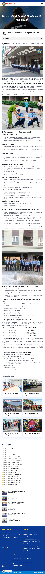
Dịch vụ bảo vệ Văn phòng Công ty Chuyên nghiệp (12, 464)
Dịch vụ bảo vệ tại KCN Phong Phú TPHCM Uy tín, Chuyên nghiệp (15, 520)
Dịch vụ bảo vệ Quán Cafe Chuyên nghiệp (11, 476)
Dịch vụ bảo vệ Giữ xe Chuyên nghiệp (10, 484)
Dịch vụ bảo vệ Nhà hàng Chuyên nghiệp (10, 466)
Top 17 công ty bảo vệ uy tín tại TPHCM (22, 354)
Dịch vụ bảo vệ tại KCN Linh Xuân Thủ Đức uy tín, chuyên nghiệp (16, 497)
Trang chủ (20, 23)
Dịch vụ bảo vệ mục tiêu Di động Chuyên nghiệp (12, 480)
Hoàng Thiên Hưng (31, 79)
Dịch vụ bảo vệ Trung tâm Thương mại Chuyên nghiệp (32, 434)
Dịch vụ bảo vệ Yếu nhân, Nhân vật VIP (10, 472)
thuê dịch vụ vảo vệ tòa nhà (16, 344)
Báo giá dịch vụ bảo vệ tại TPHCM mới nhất (22, 351)
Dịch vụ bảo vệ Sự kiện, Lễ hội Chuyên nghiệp (31, 414)
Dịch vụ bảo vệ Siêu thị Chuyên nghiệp (10, 470)
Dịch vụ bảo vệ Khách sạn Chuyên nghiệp (11, 468)
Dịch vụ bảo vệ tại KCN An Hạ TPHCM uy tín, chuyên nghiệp (16, 492)
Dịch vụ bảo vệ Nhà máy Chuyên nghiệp (31, 394)
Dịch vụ (25, 23)
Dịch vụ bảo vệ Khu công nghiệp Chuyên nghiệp (11, 414)
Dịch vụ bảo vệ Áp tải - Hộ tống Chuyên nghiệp (11, 434)
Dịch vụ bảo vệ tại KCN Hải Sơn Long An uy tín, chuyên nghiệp (16, 514)
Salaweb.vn (40, 572)
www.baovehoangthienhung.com (15, 369)
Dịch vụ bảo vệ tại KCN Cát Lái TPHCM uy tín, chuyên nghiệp (16, 509)
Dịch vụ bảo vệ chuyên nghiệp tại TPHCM (22, 352)
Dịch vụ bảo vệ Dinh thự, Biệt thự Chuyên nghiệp (12, 482)
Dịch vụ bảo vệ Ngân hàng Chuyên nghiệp (11, 462)
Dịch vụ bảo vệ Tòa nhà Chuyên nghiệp (10, 452)
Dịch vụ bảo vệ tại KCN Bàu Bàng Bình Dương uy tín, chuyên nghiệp (16, 503)
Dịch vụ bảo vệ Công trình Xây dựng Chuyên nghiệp (12, 474)
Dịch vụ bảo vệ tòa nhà (7, 78)
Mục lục (6, 38)
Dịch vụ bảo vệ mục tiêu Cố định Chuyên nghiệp (12, 478)
